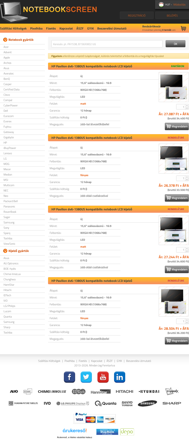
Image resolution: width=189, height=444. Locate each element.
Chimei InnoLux (12, 274)
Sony (6, 228)
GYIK (90, 28)
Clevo (7, 95)
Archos (7, 63)
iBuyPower (10, 148)
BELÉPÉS (172, 15)
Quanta (8, 316)
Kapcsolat (66, 28)
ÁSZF (80, 28)
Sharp (7, 327)
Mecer (7, 169)
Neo (6, 196)
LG (5, 158)
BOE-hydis (10, 269)
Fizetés (51, 28)
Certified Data (11, 89)
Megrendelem (177, 126)
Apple (7, 57)
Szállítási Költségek (13, 28)
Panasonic (9, 206)
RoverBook (10, 212)
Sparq (7, 233)
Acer (6, 47)
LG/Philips (9, 306)
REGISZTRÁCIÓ (136, 15)
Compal (8, 100)
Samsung (9, 222)
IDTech (7, 295)
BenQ (7, 79)
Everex (7, 121)
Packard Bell (11, 201)
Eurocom (9, 116)
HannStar (9, 284)
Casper (8, 84)
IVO (5, 300)
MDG (6, 164)
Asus (6, 68)
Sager (7, 217)
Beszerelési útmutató (112, 28)
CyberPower (11, 105)
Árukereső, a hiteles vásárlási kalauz (74, 437)
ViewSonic (9, 244)
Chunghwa (10, 279)
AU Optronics (11, 263)
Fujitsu (7, 126)
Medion (8, 174)
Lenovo (8, 153)
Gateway (9, 132)
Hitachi (7, 290)
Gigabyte (9, 137)
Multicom (9, 185)
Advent (8, 52)
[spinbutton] (181, 106)
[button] (187, 105)
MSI (6, 180)
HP (5, 142)
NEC (6, 190)
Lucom (7, 311)
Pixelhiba (36, 28)
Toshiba (8, 238)
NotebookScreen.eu (48, 12)
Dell (6, 111)
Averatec (9, 73)
